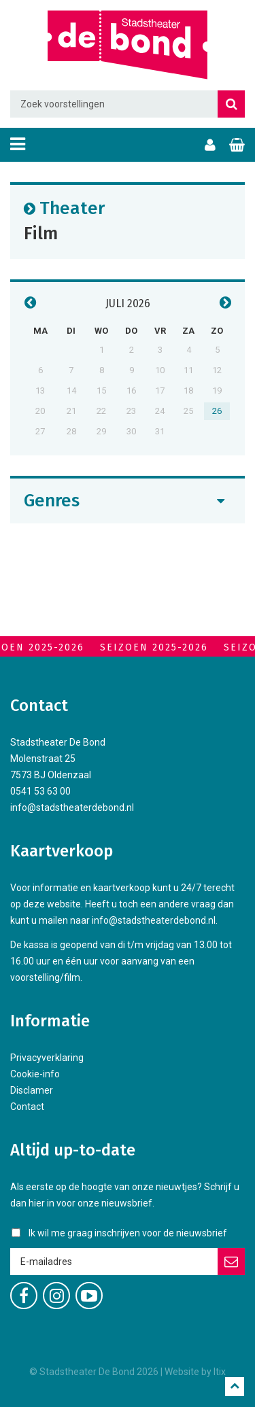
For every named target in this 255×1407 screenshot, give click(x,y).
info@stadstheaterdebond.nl (72, 807)
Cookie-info (35, 1074)
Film (41, 233)
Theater (72, 208)
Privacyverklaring (47, 1057)
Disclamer (31, 1090)
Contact (27, 1106)
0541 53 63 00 (40, 791)
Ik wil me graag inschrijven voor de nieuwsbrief (128, 1233)
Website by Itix (195, 1371)
